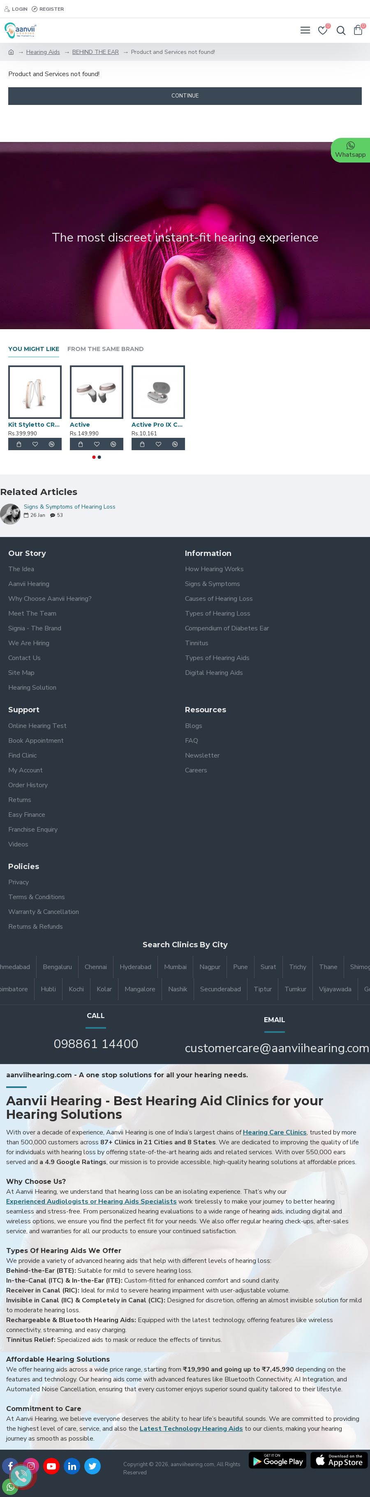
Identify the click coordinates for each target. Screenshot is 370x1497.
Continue (185, 96)
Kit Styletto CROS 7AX (35, 424)
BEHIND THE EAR (95, 52)
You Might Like (33, 349)
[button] (94, 457)
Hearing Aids (43, 52)
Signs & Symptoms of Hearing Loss (70, 507)
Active (80, 424)
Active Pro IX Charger (158, 424)
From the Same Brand (105, 349)
